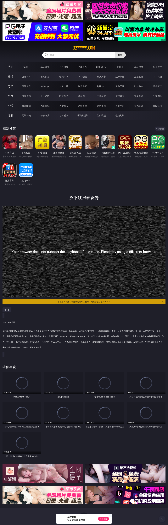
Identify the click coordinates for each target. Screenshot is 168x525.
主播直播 (138, 76)
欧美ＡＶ (63, 76)
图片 (10, 96)
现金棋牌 (138, 66)
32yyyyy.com (84, 48)
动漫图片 (82, 96)
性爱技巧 (157, 105)
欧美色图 (63, 96)
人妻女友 (63, 105)
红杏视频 (101, 115)
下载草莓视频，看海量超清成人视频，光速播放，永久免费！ (111, 301)
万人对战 (63, 66)
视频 (10, 76)
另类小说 (119, 105)
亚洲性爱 (26, 86)
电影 (10, 86)
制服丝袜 (101, 86)
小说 (10, 106)
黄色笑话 (138, 105)
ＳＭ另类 (157, 76)
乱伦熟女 (138, 86)
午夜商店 (45, 115)
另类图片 (157, 96)
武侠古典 (82, 105)
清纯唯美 (119, 96)
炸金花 (120, 66)
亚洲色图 (45, 96)
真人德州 (45, 66)
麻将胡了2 (101, 66)
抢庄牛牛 (157, 66)
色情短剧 (119, 115)
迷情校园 (101, 105)
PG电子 (26, 66)
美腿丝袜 (101, 96)
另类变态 (157, 86)
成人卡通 (63, 86)
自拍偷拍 (45, 76)
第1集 (6, 310)
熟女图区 (138, 96)
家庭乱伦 (45, 105)
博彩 (10, 67)
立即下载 (103, 519)
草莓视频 (63, 115)
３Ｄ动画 (82, 76)
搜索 (120, 54)
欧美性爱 (82, 86)
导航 (10, 115)
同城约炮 (26, 115)
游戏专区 (82, 66)
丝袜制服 (119, 76)
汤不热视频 (82, 115)
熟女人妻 (101, 76)
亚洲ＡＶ (26, 76)
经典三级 (119, 86)
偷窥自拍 (26, 96)
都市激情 (26, 105)
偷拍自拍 (45, 86)
